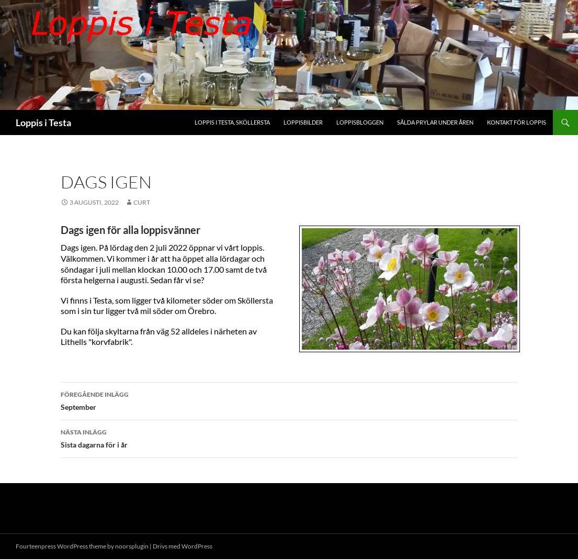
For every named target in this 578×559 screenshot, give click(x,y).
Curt (141, 202)
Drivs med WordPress (182, 546)
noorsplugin (132, 546)
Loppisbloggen (359, 122)
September (289, 399)
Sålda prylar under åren (435, 122)
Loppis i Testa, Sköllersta (232, 122)
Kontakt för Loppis (516, 122)
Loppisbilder (303, 122)
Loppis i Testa (43, 122)
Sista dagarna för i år (289, 437)
